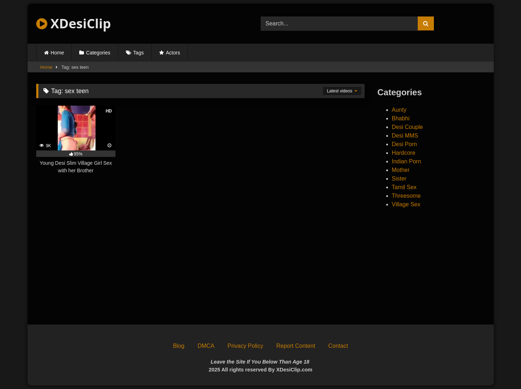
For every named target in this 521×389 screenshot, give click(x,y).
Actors (173, 53)
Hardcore (404, 153)
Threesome (406, 196)
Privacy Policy (245, 346)
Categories (98, 53)
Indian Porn (406, 161)
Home (57, 53)
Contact (338, 346)
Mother (401, 170)
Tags (138, 53)
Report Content (295, 346)
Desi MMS (405, 136)
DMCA (206, 346)
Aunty (399, 110)
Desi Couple (407, 127)
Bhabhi (401, 118)
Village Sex (406, 204)
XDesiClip (73, 23)
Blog (178, 346)
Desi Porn (404, 144)
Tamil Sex (404, 187)
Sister (399, 179)
